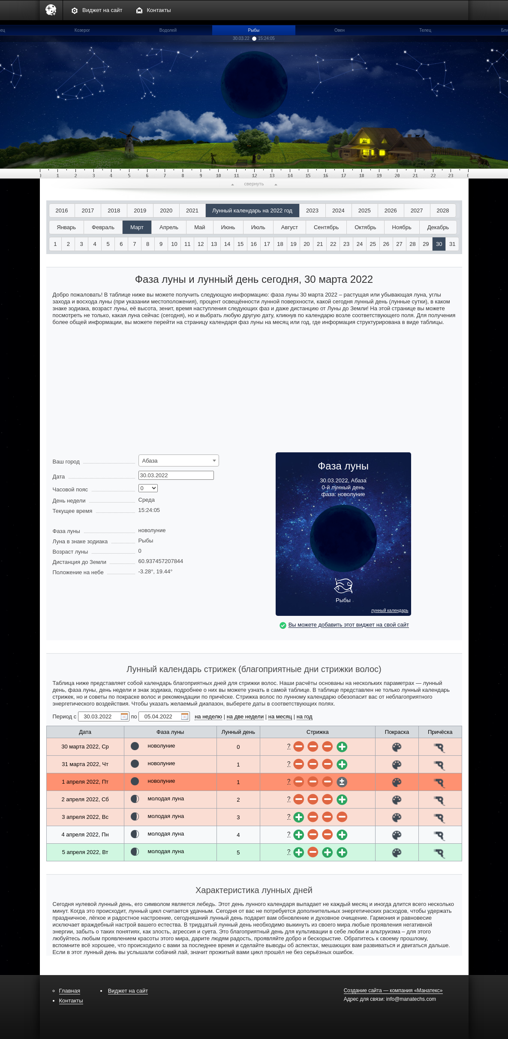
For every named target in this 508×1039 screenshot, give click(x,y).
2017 (87, 210)
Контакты (159, 10)
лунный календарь (390, 611)
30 (439, 244)
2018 (114, 210)
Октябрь (365, 227)
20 (307, 244)
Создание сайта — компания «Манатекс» (393, 991)
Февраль (103, 227)
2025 (364, 210)
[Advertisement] (254, 392)
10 (174, 244)
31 (452, 244)
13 (214, 244)
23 (346, 244)
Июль (258, 227)
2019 (140, 210)
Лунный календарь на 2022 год (252, 210)
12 (201, 244)
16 (254, 244)
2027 (417, 210)
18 (280, 244)
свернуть (254, 183)
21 (320, 244)
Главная (69, 991)
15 (240, 244)
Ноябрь (402, 227)
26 (386, 244)
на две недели (245, 716)
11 (187, 244)
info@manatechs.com (411, 999)
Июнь (228, 227)
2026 (391, 210)
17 (267, 244)
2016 (62, 210)
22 (333, 244)
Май (199, 227)
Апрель (168, 227)
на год (305, 716)
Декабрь (438, 227)
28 (412, 244)
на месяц (280, 716)
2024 (338, 210)
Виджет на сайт (102, 10)
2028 (443, 210)
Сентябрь (326, 227)
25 (373, 244)
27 (399, 244)
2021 (192, 210)
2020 (166, 210)
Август (289, 227)
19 (293, 244)
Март (137, 227)
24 (360, 244)
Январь (66, 227)
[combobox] (178, 460)
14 (227, 244)
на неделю (208, 716)
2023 (312, 210)
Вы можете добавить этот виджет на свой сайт (349, 625)
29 (426, 244)
